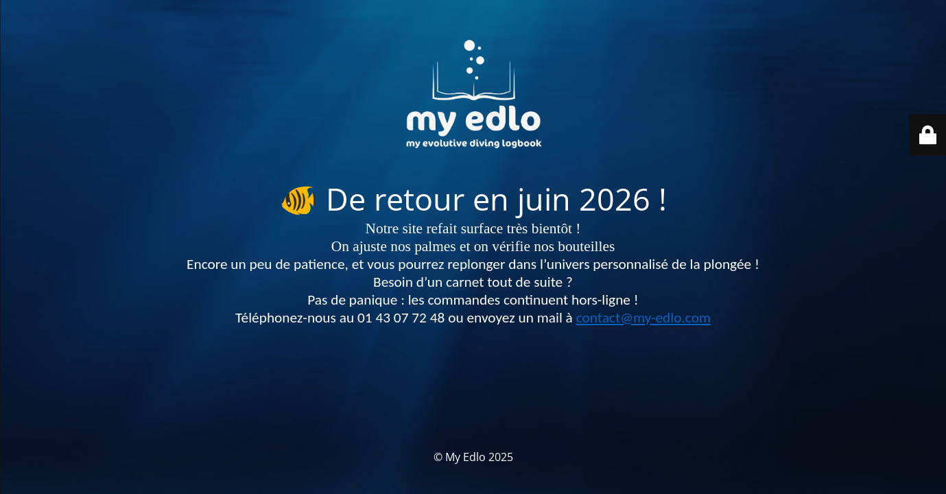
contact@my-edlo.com (643, 318)
